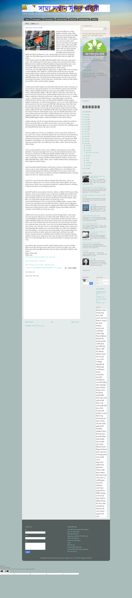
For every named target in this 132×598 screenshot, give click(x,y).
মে (86, 160)
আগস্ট (87, 155)
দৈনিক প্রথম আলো (71, 545)
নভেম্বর (87, 148)
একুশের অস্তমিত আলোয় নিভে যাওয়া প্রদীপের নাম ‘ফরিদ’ (97, 177)
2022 (86, 122)
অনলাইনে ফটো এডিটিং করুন (73, 538)
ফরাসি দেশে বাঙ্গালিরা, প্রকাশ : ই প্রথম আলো (35, 261)
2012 (86, 168)
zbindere (67, 558)
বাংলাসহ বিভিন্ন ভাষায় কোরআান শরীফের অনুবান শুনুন (78, 529)
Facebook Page (84, 19)
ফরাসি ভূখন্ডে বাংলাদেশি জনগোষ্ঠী (92, 152)
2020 (86, 126)
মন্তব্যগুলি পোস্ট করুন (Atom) (37, 326)
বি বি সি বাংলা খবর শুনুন (72, 551)
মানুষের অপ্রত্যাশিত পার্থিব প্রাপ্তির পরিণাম (91, 216)
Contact (94, 19)
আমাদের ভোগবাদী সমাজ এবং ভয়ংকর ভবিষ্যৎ (91, 243)
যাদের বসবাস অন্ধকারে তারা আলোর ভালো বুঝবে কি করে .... (94, 187)
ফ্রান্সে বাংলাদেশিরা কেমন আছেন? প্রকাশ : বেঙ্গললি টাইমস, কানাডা (40, 265)
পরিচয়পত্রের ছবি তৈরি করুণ (72, 534)
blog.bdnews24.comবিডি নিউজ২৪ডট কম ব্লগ (101, 293)
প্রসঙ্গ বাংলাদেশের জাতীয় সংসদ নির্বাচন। (90, 224)
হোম (52, 322)
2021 (86, 124)
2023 (86, 119)
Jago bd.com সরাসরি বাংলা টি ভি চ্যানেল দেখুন (77, 536)
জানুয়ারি (87, 165)
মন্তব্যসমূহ (100, 283)
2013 (86, 143)
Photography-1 (36, 19)
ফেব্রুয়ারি (88, 163)
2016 (86, 136)
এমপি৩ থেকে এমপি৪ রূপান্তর (73, 532)
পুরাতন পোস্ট (74, 322)
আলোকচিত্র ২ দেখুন (100, 302)
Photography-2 (49, 19)
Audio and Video (62, 19)
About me (73, 19)
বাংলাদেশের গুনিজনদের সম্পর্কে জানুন (74, 547)
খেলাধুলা (69, 542)
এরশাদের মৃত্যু (93, 259)
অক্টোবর (87, 150)
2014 (86, 141)
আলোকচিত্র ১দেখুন (100, 297)
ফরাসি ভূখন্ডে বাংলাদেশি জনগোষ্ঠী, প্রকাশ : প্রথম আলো (40, 257)
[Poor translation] (7, 571)
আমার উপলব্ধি (86, 70)
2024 (86, 117)
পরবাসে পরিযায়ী (93, 205)
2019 (86, 129)
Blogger (83, 558)
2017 (86, 134)
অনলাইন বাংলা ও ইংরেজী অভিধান (74, 540)
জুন (87, 158)
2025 (86, 114)
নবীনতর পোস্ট (29, 322)
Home (27, 19)
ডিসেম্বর (88, 145)
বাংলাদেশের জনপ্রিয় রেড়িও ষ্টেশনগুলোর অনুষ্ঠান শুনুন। (78, 549)
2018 (86, 131)
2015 (86, 138)
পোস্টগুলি (99, 280)
